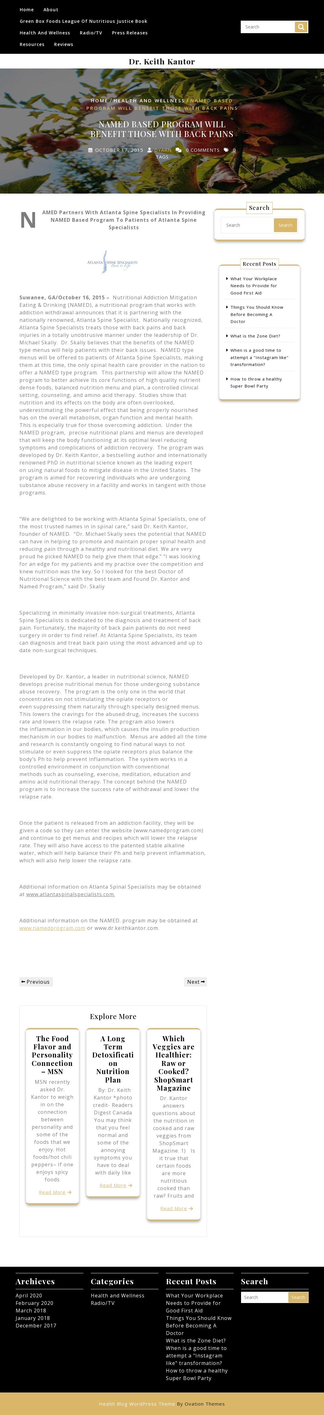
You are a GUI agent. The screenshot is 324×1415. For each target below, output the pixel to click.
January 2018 (33, 1318)
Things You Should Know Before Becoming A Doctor (258, 320)
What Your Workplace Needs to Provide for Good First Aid (256, 301)
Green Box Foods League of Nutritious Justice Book (83, 18)
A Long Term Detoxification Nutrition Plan (113, 1059)
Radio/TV (91, 30)
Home (27, 6)
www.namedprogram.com (52, 928)
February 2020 (35, 1303)
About (51, 6)
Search (301, 23)
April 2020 (29, 1295)
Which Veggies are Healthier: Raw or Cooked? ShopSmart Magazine (174, 1063)
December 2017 (36, 1325)
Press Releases (130, 30)
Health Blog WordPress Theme (162, 1404)
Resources (32, 41)
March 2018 (31, 1310)
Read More (52, 1192)
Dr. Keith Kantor (162, 61)
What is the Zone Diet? (257, 335)
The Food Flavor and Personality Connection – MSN (52, 1055)
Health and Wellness (45, 30)
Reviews (63, 41)
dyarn (163, 150)
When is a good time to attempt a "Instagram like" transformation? (260, 348)
